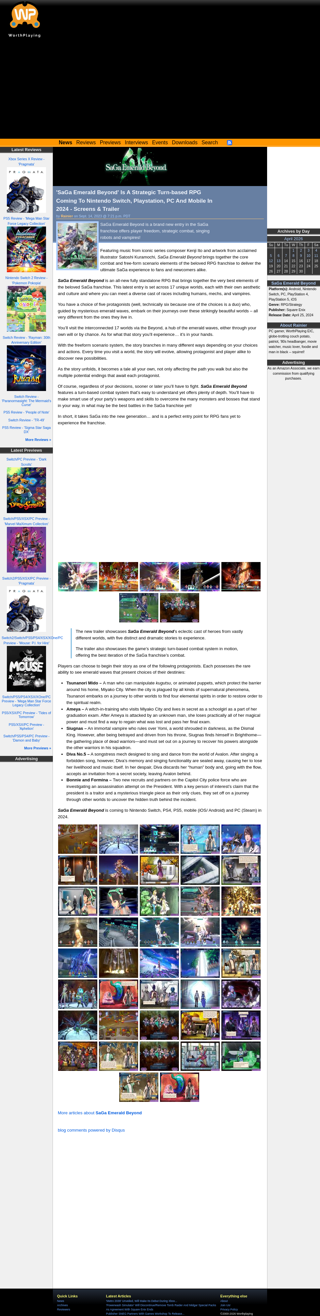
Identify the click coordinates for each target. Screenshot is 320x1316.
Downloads (185, 142)
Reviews (86, 142)
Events (160, 142)
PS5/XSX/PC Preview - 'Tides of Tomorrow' (26, 715)
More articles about (100, 1112)
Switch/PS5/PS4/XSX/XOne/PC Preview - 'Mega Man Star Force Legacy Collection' (26, 701)
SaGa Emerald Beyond (293, 283)
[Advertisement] (160, 89)
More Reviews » (38, 440)
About (224, 1301)
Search (209, 142)
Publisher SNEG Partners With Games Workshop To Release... (145, 1313)
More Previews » (37, 748)
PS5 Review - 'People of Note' (27, 412)
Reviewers (63, 1309)
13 (278, 261)
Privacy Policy (229, 1309)
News (60, 1301)
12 (271, 261)
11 (316, 256)
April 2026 (293, 239)
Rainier (67, 216)
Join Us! (225, 1305)
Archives (62, 1305)
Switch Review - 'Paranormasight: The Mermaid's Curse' (26, 401)
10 (309, 256)
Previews (110, 142)
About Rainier (293, 325)
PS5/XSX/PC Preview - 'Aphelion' (26, 727)
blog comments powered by (91, 1130)
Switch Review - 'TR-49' (26, 420)
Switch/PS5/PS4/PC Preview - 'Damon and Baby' (26, 738)
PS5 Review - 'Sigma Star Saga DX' (26, 430)
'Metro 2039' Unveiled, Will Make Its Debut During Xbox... (141, 1301)
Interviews (136, 142)
